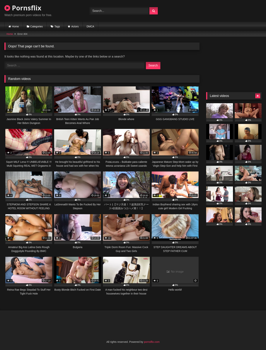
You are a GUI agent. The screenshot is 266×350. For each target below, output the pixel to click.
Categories (36, 26)
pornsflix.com (152, 341)
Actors (75, 26)
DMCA (90, 26)
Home (15, 26)
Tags (57, 26)
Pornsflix (22, 7)
